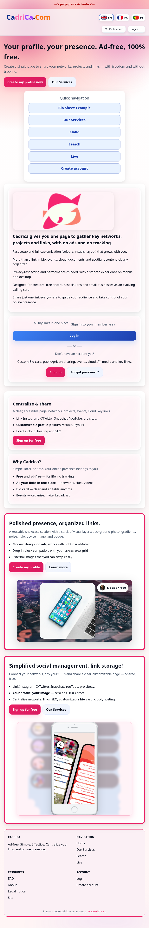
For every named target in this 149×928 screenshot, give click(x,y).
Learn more (58, 567)
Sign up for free (28, 440)
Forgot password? (85, 372)
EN (106, 17)
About (12, 885)
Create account (74, 168)
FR (122, 17)
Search (74, 144)
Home (80, 843)
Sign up (56, 372)
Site (10, 897)
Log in (74, 335)
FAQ (11, 878)
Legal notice (17, 891)
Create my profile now (25, 82)
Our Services (62, 82)
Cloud (74, 132)
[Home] (29, 17)
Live (74, 156)
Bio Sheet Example (74, 108)
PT (138, 17)
